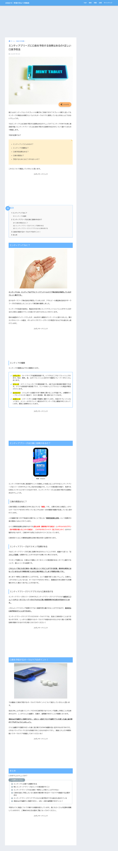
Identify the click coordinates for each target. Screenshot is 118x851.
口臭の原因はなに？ (20, 223)
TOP (85, 3)
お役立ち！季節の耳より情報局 (20, 2)
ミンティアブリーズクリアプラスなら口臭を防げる (30, 228)
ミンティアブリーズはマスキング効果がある (28, 226)
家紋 (90, 3)
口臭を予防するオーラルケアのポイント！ (26, 232)
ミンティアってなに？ (19, 213)
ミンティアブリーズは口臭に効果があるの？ (27, 219)
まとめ (14, 235)
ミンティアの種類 (19, 216)
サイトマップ (108, 3)
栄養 (95, 3)
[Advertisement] (40, 21)
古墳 (100, 3)
